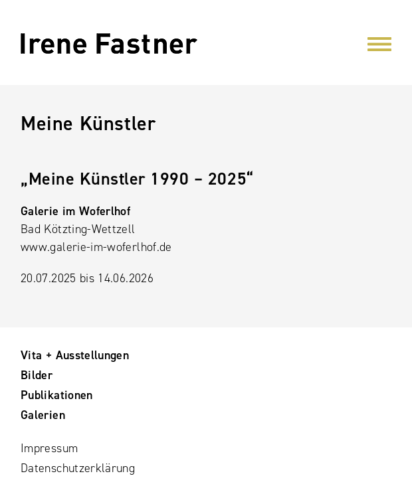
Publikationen (57, 395)
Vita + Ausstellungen (75, 355)
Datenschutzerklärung (78, 468)
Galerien (43, 415)
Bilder (36, 375)
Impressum (49, 448)
